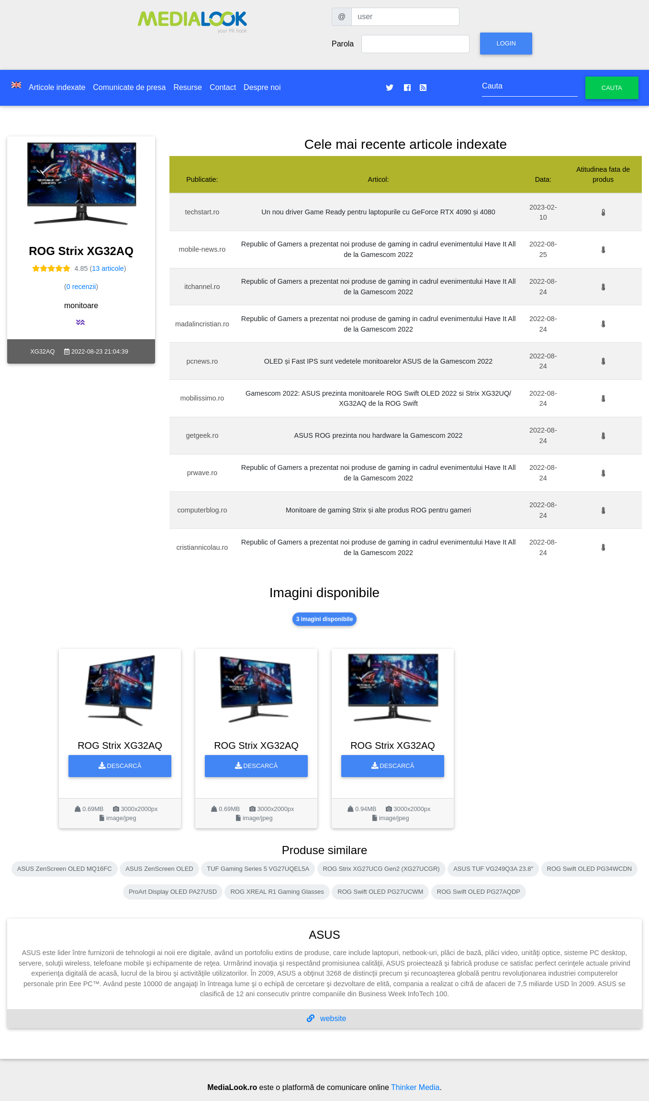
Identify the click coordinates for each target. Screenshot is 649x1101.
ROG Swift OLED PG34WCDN (589, 868)
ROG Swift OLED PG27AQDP (478, 891)
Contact (223, 87)
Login (505, 43)
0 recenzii (81, 286)
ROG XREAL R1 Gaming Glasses (277, 891)
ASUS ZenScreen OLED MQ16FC (64, 868)
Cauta (612, 87)
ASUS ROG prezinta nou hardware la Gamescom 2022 (378, 435)
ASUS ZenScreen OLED (159, 868)
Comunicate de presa (129, 87)
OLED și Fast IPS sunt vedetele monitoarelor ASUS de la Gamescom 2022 (378, 361)
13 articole (107, 268)
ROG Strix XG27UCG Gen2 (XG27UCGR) (381, 868)
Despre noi (262, 87)
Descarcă (120, 765)
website (327, 1018)
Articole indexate (57, 87)
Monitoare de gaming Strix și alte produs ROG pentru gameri (378, 510)
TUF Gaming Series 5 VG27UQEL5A (258, 868)
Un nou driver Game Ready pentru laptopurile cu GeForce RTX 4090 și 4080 (378, 212)
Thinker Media (415, 1087)
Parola (343, 44)
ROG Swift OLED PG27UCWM (380, 891)
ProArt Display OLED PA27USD (173, 891)
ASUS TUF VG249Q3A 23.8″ (493, 868)
